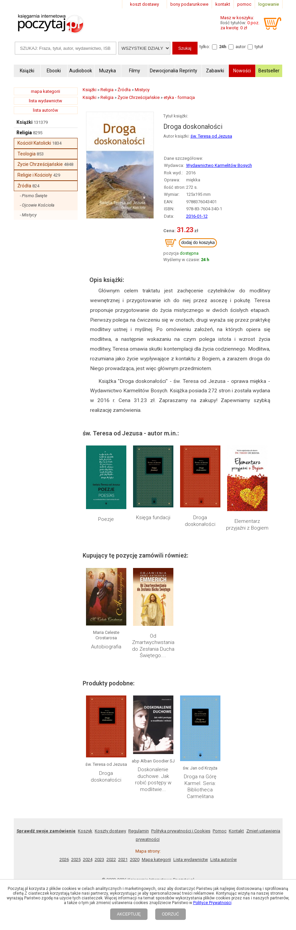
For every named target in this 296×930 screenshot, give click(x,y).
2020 (134, 859)
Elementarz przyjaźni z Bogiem (247, 524)
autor (241, 46)
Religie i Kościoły (34, 175)
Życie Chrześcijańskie (40, 164)
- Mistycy (28, 214)
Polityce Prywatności (212, 902)
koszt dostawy (144, 4)
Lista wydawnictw (190, 859)
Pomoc (219, 830)
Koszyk (85, 830)
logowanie (268, 4)
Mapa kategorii (156, 859)
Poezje (106, 519)
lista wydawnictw (45, 100)
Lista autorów (223, 859)
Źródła (24, 185)
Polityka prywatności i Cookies (180, 830)
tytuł (259, 46)
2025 (76, 859)
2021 (123, 859)
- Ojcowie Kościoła (37, 205)
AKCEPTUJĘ (129, 914)
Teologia (26, 153)
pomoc (244, 4)
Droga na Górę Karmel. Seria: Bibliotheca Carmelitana (200, 786)
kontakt (222, 4)
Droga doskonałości (200, 520)
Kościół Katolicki (34, 143)
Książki (24, 122)
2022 (111, 859)
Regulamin (138, 830)
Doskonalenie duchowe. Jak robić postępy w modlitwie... (153, 779)
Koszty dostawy (110, 830)
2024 (87, 859)
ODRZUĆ (170, 914)
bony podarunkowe (189, 4)
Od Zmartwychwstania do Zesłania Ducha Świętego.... (153, 646)
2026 (64, 859)
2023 (99, 859)
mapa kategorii (45, 91)
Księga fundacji (153, 517)
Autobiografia (106, 647)
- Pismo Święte (33, 195)
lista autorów (45, 110)
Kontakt (236, 830)
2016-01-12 (197, 216)
